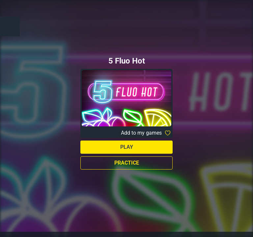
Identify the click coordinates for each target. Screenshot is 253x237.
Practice (126, 163)
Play (126, 147)
